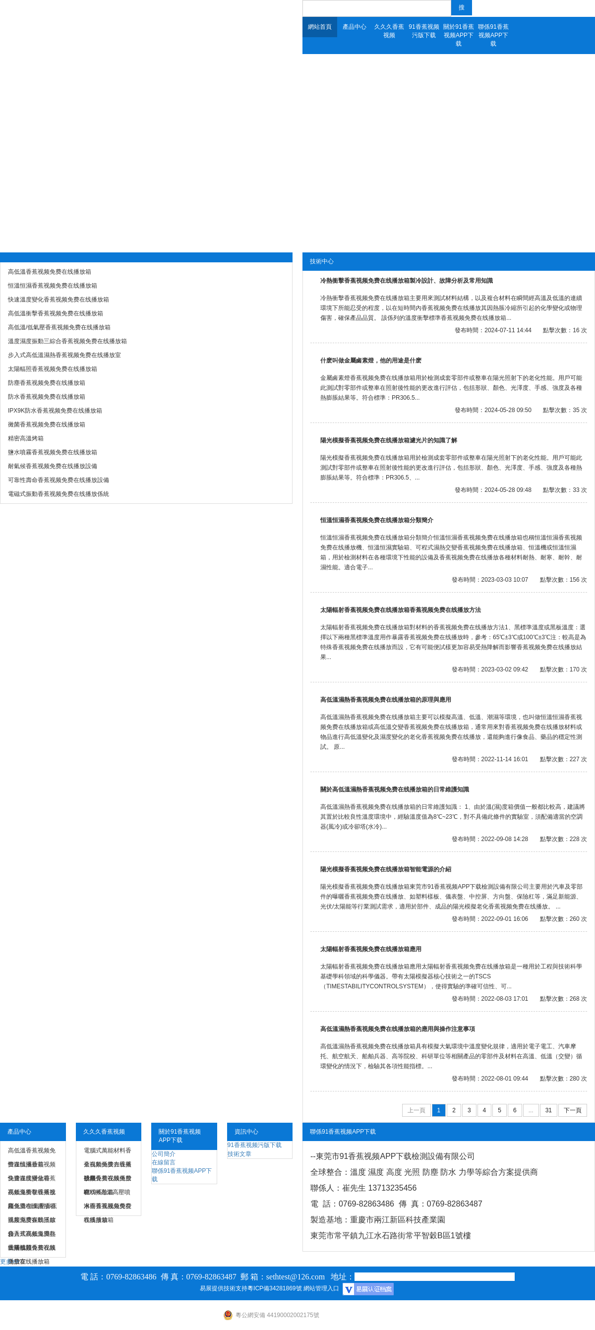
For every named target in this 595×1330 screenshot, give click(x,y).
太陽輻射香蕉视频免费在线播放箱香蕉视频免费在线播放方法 (400, 609)
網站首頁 (320, 26)
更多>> (9, 1261)
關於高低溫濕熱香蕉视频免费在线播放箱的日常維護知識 (394, 789)
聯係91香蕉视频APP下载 (493, 35)
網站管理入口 (321, 1288)
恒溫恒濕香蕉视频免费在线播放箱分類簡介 (376, 520)
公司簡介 (164, 1153)
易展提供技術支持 (223, 1288)
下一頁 (573, 1110)
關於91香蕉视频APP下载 (458, 35)
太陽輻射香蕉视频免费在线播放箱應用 (370, 949)
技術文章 (239, 1153)
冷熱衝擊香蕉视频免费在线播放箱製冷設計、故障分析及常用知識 (406, 280)
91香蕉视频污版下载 (424, 31)
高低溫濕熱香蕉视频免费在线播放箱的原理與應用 (385, 699)
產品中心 (354, 26)
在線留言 (164, 1162)
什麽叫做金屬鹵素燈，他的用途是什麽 (370, 360)
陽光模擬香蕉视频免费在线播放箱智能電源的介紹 (385, 869)
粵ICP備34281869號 (274, 1288)
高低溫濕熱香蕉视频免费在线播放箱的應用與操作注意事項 (397, 1029)
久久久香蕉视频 (389, 31)
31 (548, 1110)
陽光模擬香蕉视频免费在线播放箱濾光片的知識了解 (388, 440)
